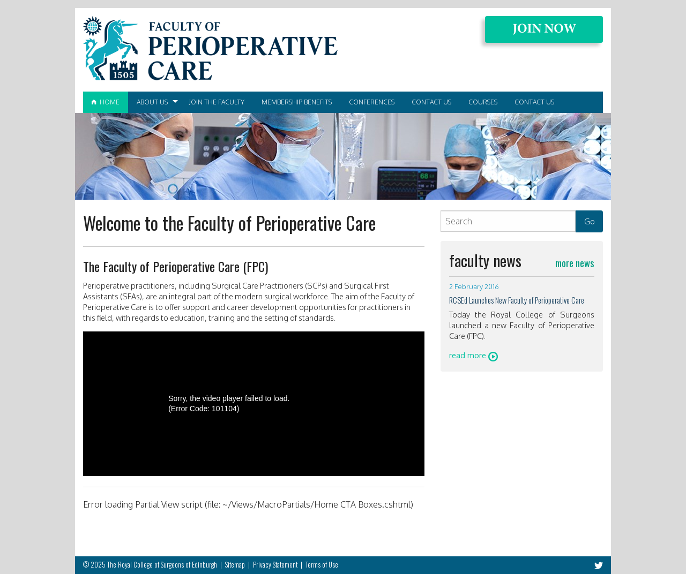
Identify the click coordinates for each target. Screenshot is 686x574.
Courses (482, 102)
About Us (152, 102)
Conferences (371, 102)
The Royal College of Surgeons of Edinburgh (162, 565)
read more (473, 355)
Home (106, 102)
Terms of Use (321, 565)
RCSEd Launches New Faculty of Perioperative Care (516, 300)
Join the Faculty (216, 102)
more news (574, 262)
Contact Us (431, 102)
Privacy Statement (275, 565)
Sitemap (235, 565)
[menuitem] (105, 102)
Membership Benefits (297, 102)
